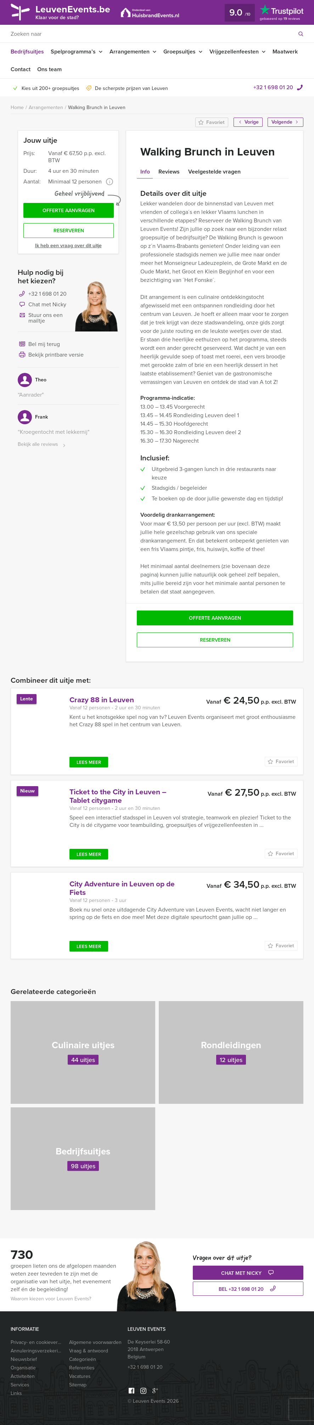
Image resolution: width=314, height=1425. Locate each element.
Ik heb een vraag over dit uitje (68, 245)
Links (16, 1393)
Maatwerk (285, 51)
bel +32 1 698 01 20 (248, 1289)
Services (20, 1385)
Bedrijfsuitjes (27, 51)
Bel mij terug (39, 344)
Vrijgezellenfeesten (234, 51)
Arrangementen (130, 51)
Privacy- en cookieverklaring (37, 1342)
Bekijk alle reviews (42, 445)
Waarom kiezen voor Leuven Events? (51, 1298)
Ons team (49, 69)
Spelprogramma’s (73, 51)
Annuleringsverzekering (37, 1351)
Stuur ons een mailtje (40, 318)
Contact (20, 69)
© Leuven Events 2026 (153, 1401)
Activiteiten (23, 1376)
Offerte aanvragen (69, 210)
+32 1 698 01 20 (273, 87)
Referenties (82, 1368)
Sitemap (77, 1385)
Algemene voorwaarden (95, 1342)
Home (17, 107)
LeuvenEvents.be (72, 11)
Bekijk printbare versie (51, 355)
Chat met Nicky (42, 305)
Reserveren (69, 230)
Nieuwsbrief (24, 1359)
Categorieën (82, 1359)
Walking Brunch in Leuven (96, 107)
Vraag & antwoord (88, 1351)
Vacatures (80, 1376)
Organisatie (23, 1368)
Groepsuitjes (179, 51)
